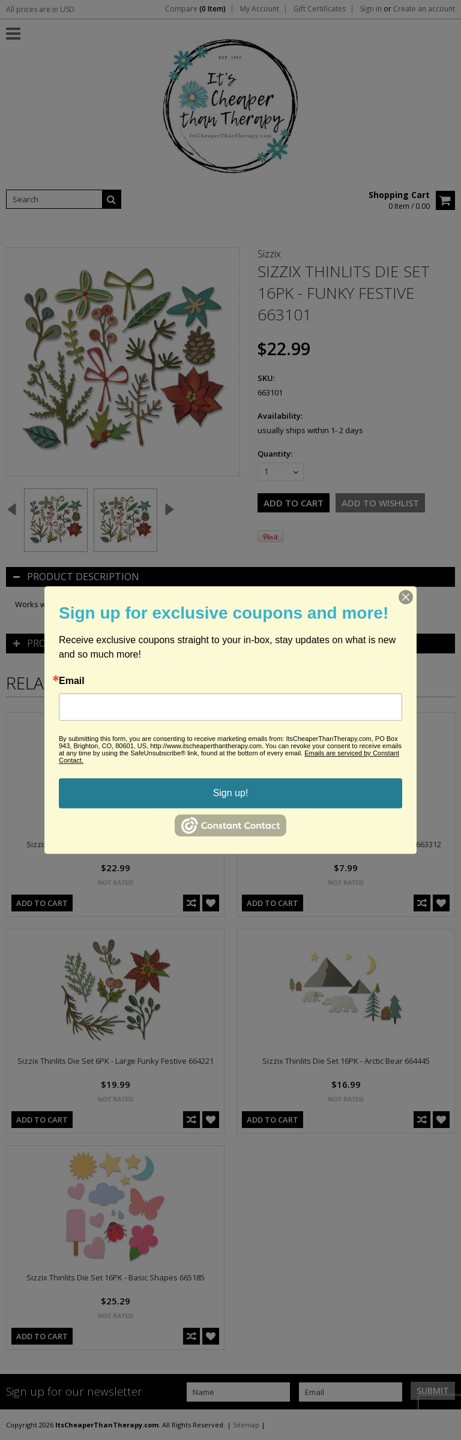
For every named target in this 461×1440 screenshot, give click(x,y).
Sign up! (231, 793)
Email (72, 681)
